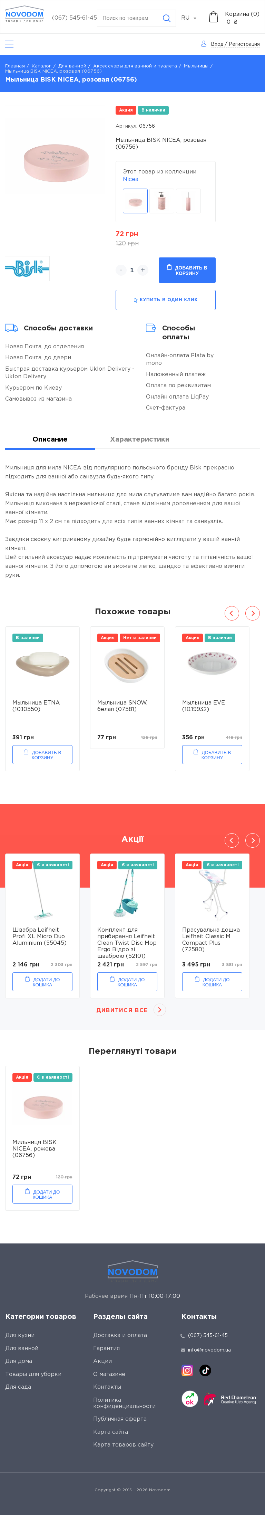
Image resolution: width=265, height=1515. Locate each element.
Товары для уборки (33, 1374)
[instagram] (187, 1370)
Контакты (107, 1387)
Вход (217, 44)
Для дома (18, 1361)
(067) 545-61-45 (74, 18)
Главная (15, 66)
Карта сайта (110, 1432)
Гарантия (106, 1348)
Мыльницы (196, 66)
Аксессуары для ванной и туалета (135, 66)
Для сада (18, 1387)
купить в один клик (166, 300)
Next (252, 613)
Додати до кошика (46, 982)
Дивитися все (122, 1010)
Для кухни (20, 1335)
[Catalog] (9, 44)
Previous (232, 613)
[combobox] (192, 18)
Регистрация (244, 44)
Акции (102, 1361)
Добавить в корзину (187, 270)
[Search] (166, 18)
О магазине (109, 1374)
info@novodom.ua (206, 1350)
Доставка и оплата (120, 1335)
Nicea (130, 179)
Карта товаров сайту (123, 1445)
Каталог (41, 66)
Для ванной (72, 66)
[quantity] (132, 270)
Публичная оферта (120, 1419)
